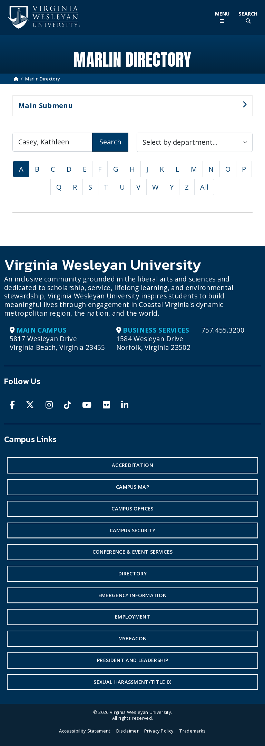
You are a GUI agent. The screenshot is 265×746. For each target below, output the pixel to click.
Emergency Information (132, 595)
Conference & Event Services (132, 551)
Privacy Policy (159, 731)
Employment (132, 616)
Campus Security (133, 530)
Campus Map (132, 487)
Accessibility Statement (84, 731)
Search (110, 141)
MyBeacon (132, 638)
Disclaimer (127, 731)
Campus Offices (132, 508)
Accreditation (132, 465)
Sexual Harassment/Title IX (132, 682)
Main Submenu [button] (129, 108)
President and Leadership (132, 660)
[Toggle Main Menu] (222, 17)
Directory (132, 573)
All (204, 187)
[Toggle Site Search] (248, 17)
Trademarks (192, 731)
